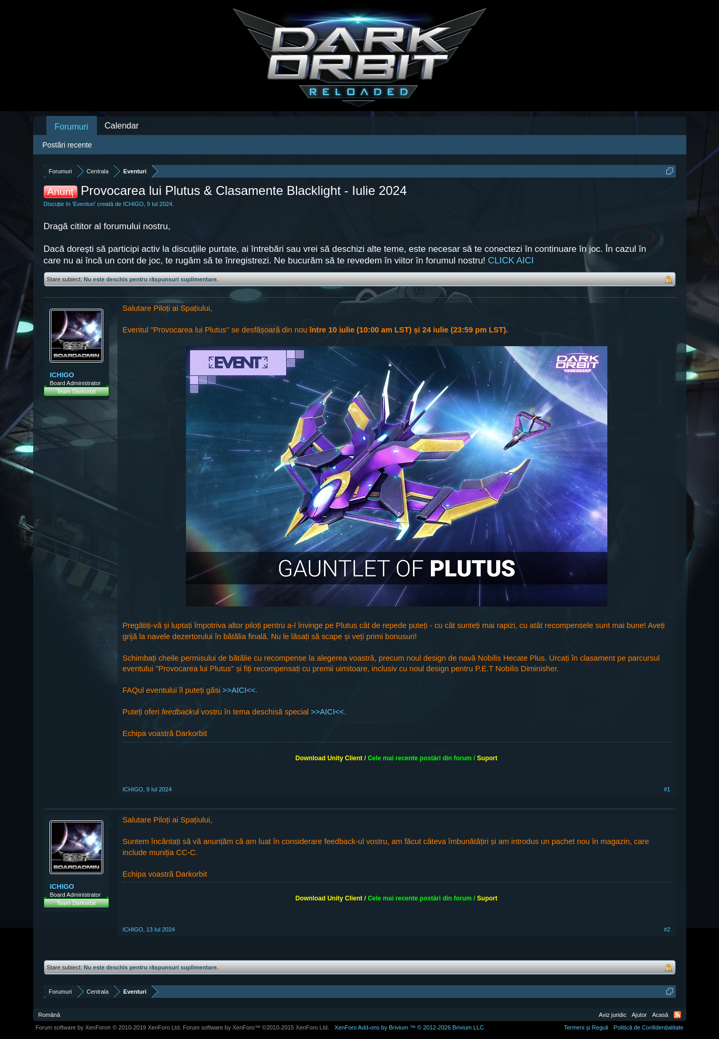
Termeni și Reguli (586, 1027)
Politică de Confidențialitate (649, 1027)
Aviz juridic (612, 1015)
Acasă (660, 1015)
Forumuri (71, 126)
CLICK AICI (511, 261)
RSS (677, 1014)
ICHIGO (133, 204)
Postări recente (67, 145)
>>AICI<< (238, 690)
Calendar (122, 125)
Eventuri (83, 204)
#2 (667, 929)
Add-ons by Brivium (410, 1027)
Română (49, 1015)
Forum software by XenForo (109, 1027)
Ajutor (639, 1015)
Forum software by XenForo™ (256, 1027)
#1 (667, 789)
